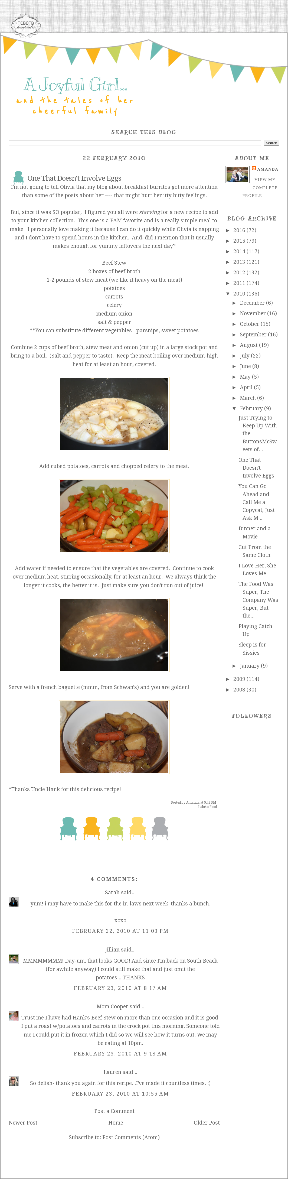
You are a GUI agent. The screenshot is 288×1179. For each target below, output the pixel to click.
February (252, 408)
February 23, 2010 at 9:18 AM (120, 1054)
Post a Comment (114, 1111)
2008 (240, 690)
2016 (240, 230)
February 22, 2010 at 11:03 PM (120, 931)
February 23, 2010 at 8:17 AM (120, 988)
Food (213, 807)
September (254, 335)
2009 (240, 679)
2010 (240, 294)
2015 (240, 241)
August (249, 345)
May (246, 377)
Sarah (112, 892)
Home (115, 1123)
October (250, 324)
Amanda (267, 169)
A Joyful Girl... (75, 84)
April (247, 387)
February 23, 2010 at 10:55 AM (120, 1094)
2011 (240, 283)
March (248, 398)
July (245, 356)
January (250, 666)
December (253, 303)
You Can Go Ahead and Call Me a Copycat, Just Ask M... (256, 502)
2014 (240, 251)
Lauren (112, 1072)
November (253, 313)
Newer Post (23, 1123)
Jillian (112, 950)
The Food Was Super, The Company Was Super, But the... (258, 600)
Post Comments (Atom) (131, 1137)
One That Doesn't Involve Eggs (256, 468)
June (246, 366)
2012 (240, 272)
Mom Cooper (112, 1006)
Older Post (207, 1123)
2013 (240, 262)
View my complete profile (260, 187)
